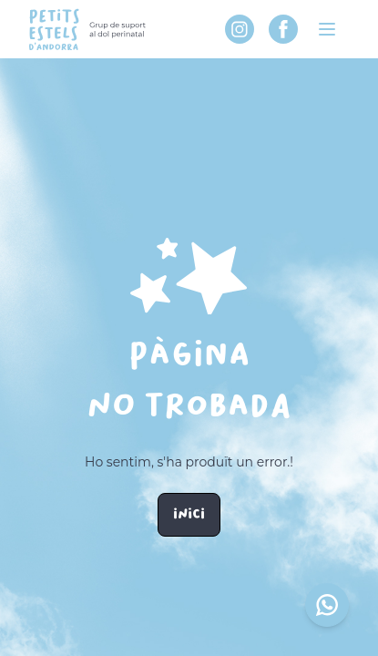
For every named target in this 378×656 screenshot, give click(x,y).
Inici (189, 514)
